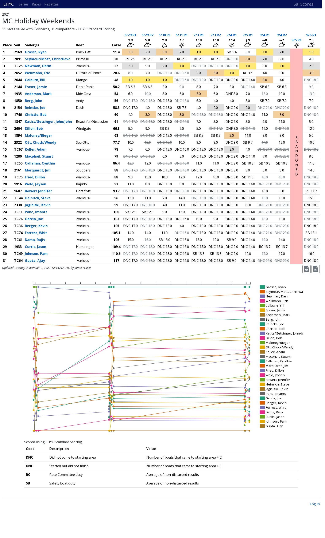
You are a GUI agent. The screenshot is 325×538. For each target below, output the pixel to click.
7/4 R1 (232, 35)
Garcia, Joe (34, 219)
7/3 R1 (199, 35)
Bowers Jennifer (38, 191)
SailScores (303, 4)
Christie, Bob (36, 114)
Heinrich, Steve (38, 198)
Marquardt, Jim (38, 170)
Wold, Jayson (35, 184)
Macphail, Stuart (39, 156)
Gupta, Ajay (35, 260)
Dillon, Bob (34, 128)
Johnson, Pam (36, 253)
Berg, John (33, 100)
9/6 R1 (311, 35)
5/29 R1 (130, 35)
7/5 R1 (248, 35)
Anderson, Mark (38, 93)
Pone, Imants (36, 212)
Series (23, 4)
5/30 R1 (165, 35)
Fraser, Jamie (36, 86)
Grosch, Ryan (36, 52)
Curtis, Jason (35, 246)
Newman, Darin (38, 66)
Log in (315, 504)
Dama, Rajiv (35, 239)
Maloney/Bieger (38, 135)
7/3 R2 (216, 35)
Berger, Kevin (36, 225)
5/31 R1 (182, 35)
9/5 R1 (296, 40)
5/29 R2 (148, 35)
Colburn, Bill (35, 80)
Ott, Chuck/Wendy (40, 142)
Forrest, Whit (36, 232)
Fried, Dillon (35, 177)
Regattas (51, 4)
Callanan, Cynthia (40, 163)
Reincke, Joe (35, 107)
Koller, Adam (36, 149)
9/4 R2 (282, 35)
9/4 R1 (265, 35)
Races (36, 4)
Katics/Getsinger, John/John (48, 121)
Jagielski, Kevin (38, 205)
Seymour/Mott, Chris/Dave (47, 59)
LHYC (8, 4)
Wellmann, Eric (37, 73)
